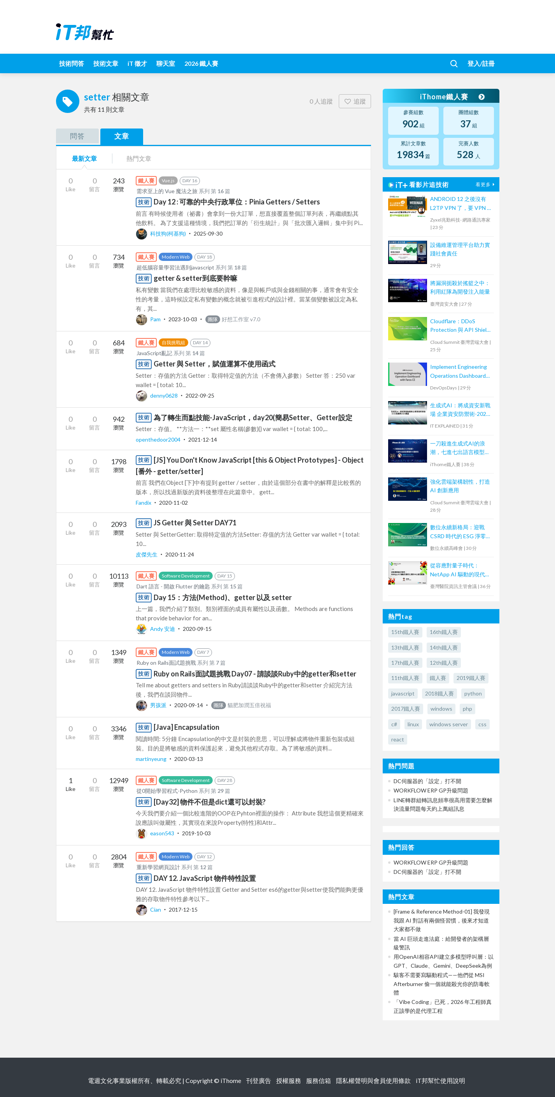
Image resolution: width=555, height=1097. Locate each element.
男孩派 (152, 705)
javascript (403, 693)
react (397, 739)
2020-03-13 (188, 758)
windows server (448, 724)
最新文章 (84, 158)
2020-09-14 (188, 705)
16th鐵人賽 (444, 632)
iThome (231, 1080)
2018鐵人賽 (439, 693)
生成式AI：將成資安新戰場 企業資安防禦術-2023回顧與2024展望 (460, 410)
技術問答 (71, 63)
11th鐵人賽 (405, 677)
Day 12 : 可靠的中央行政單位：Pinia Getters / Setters (237, 201)
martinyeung (152, 758)
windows (441, 708)
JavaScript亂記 (154, 353)
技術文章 (105, 63)
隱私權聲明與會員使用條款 (373, 1080)
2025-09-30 (208, 233)
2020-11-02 (173, 502)
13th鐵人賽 (405, 647)
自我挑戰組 (173, 342)
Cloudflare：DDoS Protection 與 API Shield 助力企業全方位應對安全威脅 (460, 326)
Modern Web (175, 257)
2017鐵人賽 (405, 708)
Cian (149, 909)
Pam (149, 319)
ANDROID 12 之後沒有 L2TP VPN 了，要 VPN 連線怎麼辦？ (461, 203)
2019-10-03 (196, 833)
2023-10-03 (182, 319)
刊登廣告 (258, 1080)
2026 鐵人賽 (201, 63)
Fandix (144, 502)
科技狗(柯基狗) (161, 233)
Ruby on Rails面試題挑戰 (166, 662)
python (473, 693)
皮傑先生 (147, 554)
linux (413, 724)
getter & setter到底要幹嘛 (195, 278)
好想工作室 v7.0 (232, 319)
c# (394, 724)
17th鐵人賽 (405, 662)
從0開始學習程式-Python (167, 790)
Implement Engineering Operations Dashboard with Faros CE (458, 371)
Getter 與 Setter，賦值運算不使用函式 (214, 363)
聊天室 (165, 63)
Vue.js (168, 180)
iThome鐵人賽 (452, 96)
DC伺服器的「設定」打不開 (427, 781)
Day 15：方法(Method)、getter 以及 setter (223, 597)
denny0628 (157, 395)
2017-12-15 (183, 909)
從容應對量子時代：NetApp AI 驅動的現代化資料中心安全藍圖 (460, 570)
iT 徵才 (137, 63)
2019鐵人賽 (471, 677)
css (482, 724)
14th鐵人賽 (444, 647)
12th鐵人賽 (444, 662)
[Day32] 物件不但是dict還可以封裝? (210, 802)
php (467, 708)
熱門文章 (138, 158)
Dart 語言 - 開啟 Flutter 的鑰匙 (173, 586)
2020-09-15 (197, 628)
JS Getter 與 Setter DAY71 (195, 522)
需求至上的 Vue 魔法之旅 (167, 191)
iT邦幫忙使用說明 (440, 1080)
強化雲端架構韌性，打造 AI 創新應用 (460, 485)
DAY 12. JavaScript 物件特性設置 (205, 878)
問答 (77, 136)
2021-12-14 (202, 439)
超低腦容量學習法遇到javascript (175, 267)
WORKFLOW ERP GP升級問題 (431, 790)
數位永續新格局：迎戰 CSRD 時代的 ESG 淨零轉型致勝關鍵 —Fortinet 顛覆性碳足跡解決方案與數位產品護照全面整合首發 (460, 532)
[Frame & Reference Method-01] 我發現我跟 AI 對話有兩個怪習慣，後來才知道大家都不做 (442, 920)
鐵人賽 (438, 677)
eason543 (155, 833)
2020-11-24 (179, 554)
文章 (121, 136)
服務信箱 (318, 1080)
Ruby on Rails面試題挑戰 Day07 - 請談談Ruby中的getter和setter (255, 673)
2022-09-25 (200, 395)
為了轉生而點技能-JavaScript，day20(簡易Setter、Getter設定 (253, 417)
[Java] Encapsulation (186, 727)
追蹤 (355, 101)
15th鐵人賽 (405, 632)
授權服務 (288, 1080)
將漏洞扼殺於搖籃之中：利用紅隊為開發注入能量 (460, 287)
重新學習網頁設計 (158, 867)
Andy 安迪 (156, 628)
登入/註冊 (481, 63)
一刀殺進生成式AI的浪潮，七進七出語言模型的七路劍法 (460, 448)
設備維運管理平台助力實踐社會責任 (460, 249)
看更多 (486, 184)
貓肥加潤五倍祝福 (241, 705)
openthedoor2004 (159, 439)
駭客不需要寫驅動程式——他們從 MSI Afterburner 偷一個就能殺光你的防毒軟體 (442, 984)
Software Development (186, 576)
